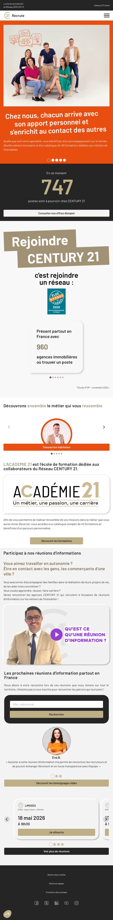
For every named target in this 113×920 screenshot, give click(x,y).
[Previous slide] (9, 427)
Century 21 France (101, 5)
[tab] (48, 160)
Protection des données (56, 892)
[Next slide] (104, 427)
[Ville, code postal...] (56, 704)
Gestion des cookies (56, 874)
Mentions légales (56, 883)
